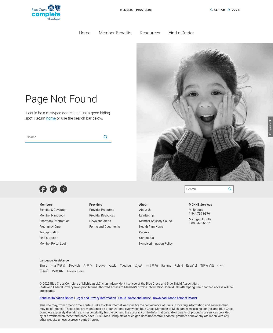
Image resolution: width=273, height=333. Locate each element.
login (236, 10)
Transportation (49, 232)
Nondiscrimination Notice (56, 298)
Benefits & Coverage (52, 210)
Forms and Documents (104, 226)
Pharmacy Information (54, 221)
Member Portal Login (53, 243)
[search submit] (230, 189)
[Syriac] (75, 271)
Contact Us (146, 238)
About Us (145, 210)
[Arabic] (138, 265)
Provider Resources (102, 215)
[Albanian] (43, 265)
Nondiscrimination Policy (156, 243)
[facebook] (43, 189)
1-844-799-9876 (199, 213)
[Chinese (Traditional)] (58, 265)
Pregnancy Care (49, 226)
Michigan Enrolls (200, 219)
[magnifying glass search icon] (105, 137)
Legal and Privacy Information (96, 298)
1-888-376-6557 (199, 223)
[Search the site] (68, 137)
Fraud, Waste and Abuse (134, 298)
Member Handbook (52, 215)
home (51, 118)
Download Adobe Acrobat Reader (175, 298)
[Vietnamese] (207, 265)
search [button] (219, 10)
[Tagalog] (125, 265)
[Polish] (179, 265)
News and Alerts (100, 221)
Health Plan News (151, 226)
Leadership (146, 215)
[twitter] (63, 189)
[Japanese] (44, 271)
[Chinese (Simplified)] (152, 265)
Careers (144, 232)
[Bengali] (220, 265)
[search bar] (209, 189)
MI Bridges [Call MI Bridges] (196, 210)
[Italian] (166, 265)
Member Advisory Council (156, 221)
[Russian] (58, 271)
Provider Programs (101, 210)
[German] (74, 265)
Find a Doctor (48, 238)
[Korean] (88, 265)
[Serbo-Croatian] (106, 265)
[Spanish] (191, 265)
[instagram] (53, 189)
